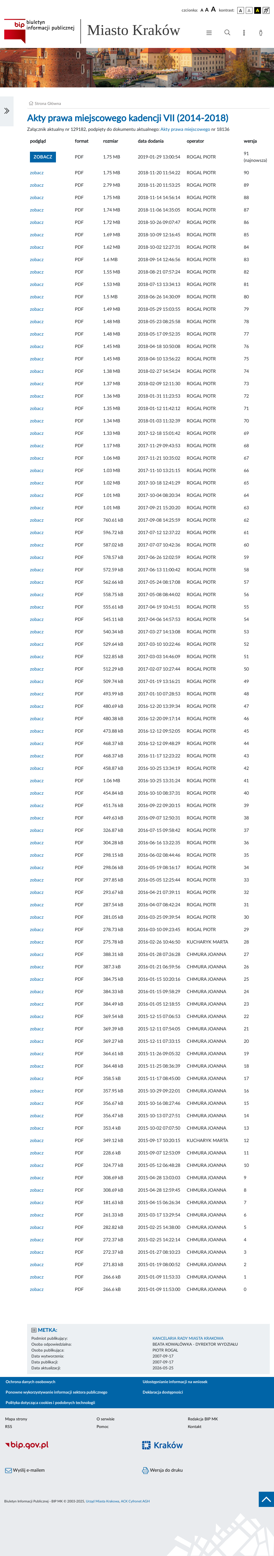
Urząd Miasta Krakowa (102, 1501)
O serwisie (105, 1419)
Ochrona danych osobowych (30, 1382)
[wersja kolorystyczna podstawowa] (240, 10)
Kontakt (194, 1427)
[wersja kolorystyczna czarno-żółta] (257, 10)
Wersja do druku (162, 1470)
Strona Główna (48, 104)
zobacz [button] (45, 156)
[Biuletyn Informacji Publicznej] (68, 1448)
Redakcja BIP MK (203, 1419)
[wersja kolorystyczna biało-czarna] (249, 10)
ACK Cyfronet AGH (135, 1501)
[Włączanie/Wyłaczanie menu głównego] (209, 33)
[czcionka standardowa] (202, 10)
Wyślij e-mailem (25, 1470)
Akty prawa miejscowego (185, 129)
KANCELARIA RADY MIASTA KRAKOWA (188, 1339)
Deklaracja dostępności (163, 1392)
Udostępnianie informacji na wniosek (175, 1382)
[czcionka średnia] (207, 10)
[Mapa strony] (245, 34)
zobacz (37, 173)
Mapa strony (16, 1419)
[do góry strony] (266, 1499)
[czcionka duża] (214, 10)
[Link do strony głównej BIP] (100, 31)
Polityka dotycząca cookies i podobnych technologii (50, 1403)
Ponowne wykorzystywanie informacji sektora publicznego (56, 1392)
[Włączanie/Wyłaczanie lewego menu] (7, 111)
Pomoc (103, 1427)
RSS (8, 1427)
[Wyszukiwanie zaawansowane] (227, 33)
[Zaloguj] (261, 34)
